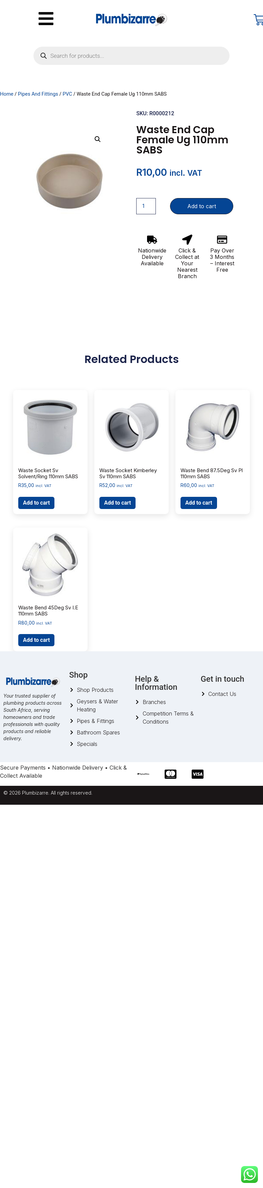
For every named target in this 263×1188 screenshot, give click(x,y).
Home (7, 94)
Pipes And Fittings (38, 94)
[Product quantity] (146, 206)
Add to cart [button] (36, 503)
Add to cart (201, 206)
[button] (98, 139)
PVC (67, 94)
